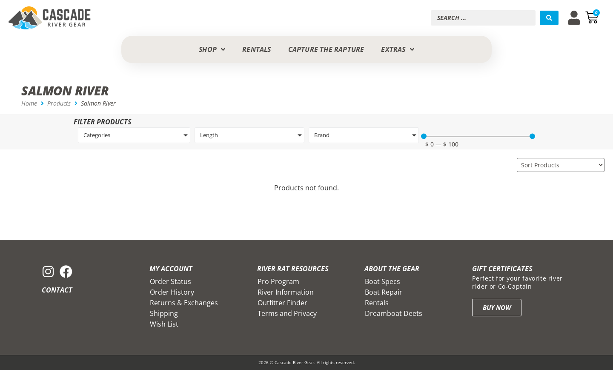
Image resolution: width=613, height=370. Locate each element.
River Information (286, 292)
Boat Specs (382, 281)
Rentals (377, 302)
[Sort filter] (560, 165)
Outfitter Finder (282, 302)
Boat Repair (383, 292)
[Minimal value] (478, 136)
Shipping (164, 313)
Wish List (164, 324)
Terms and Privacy (287, 313)
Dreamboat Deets (393, 313)
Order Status (170, 281)
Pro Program (278, 281)
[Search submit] (549, 18)
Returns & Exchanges (184, 302)
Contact (57, 290)
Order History (172, 292)
